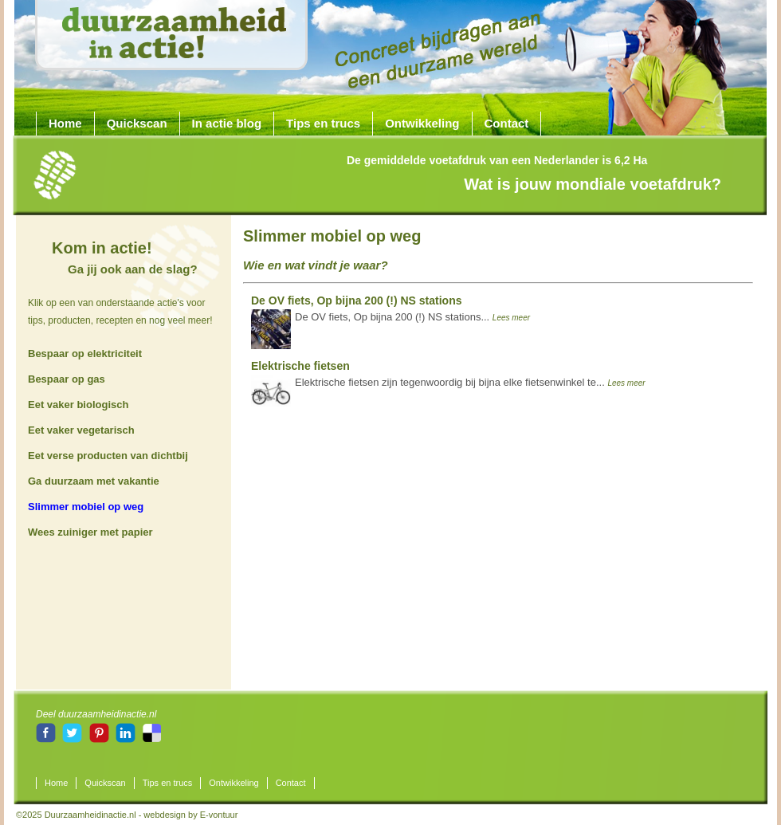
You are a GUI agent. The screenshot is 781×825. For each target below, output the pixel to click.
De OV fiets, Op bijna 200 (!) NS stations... (390, 312)
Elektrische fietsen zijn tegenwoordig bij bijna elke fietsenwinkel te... (448, 377)
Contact (507, 123)
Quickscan (137, 123)
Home (65, 123)
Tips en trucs (323, 123)
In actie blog (227, 123)
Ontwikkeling (422, 123)
